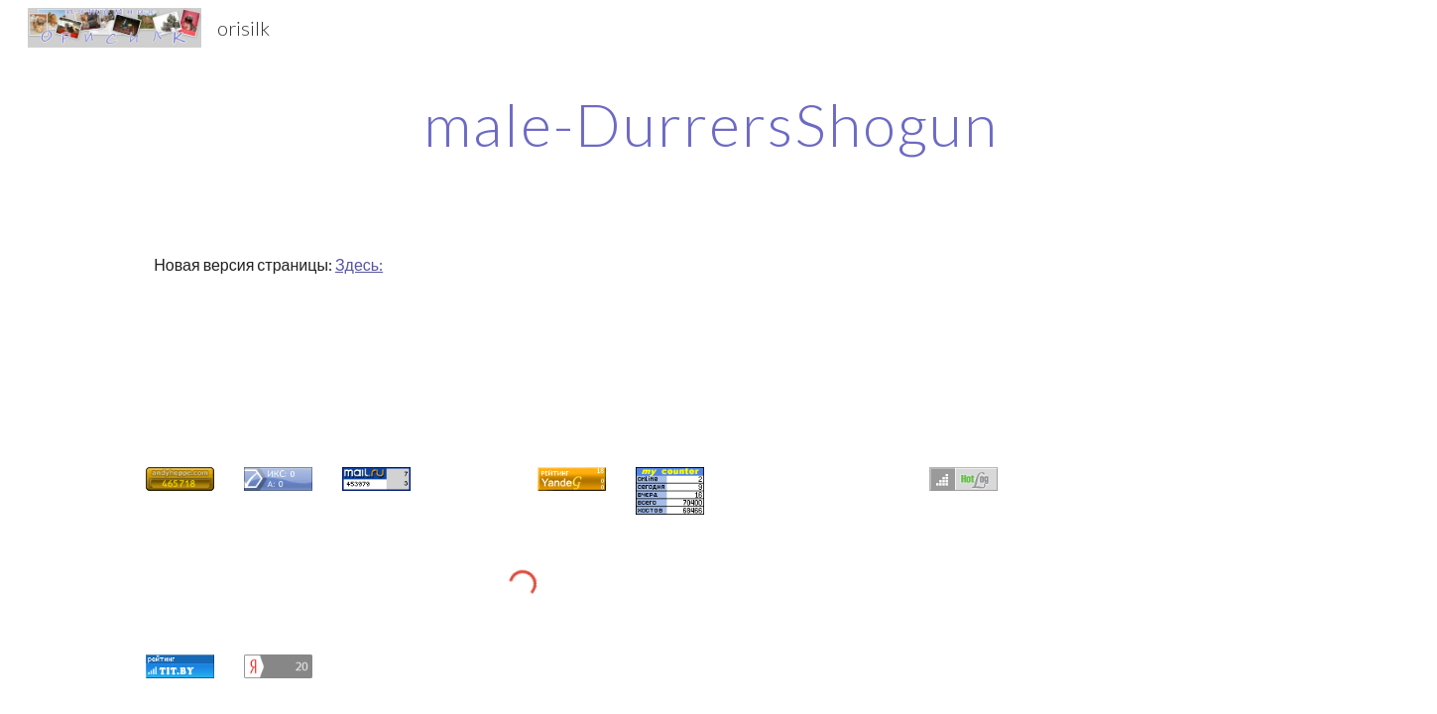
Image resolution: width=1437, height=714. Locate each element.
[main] (719, 124)
